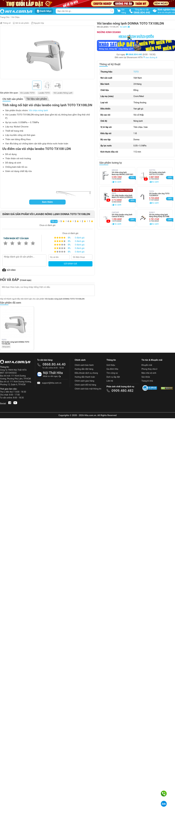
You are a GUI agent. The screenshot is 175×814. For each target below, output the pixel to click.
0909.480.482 (122, 391)
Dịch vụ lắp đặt (113, 377)
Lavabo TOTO (44, 93)
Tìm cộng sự (112, 373)
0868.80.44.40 (54, 364)
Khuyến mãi (146, 365)
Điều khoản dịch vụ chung (86, 373)
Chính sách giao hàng (84, 381)
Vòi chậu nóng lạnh (38, 110)
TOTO (136, 72)
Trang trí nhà (147, 381)
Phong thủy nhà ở (149, 369)
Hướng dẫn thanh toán (85, 377)
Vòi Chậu (15, 17)
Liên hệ (109, 381)
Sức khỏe (145, 377)
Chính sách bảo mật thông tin (88, 389)
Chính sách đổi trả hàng (85, 385)
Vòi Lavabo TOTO (27, 93)
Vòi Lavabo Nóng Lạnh (63, 93)
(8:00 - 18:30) (140, 54)
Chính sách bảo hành (84, 365)
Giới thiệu (110, 365)
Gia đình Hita (112, 369)
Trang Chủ (4, 17)
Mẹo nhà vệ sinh (148, 373)
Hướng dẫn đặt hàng (84, 369)
